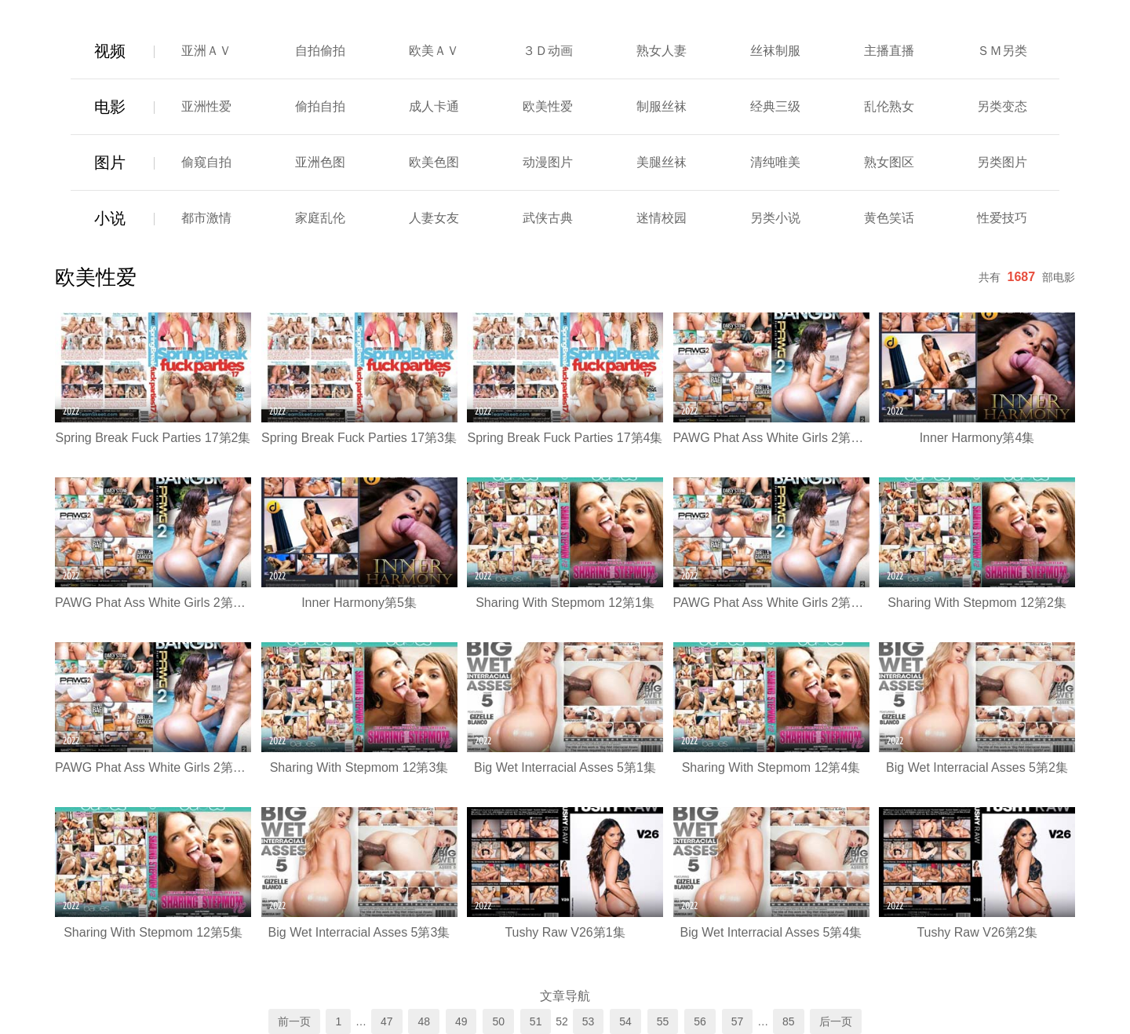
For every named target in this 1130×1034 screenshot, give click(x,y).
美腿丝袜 (661, 162)
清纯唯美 (775, 162)
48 (423, 1021)
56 (700, 1021)
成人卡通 (434, 106)
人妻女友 (434, 218)
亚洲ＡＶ (206, 50)
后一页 (835, 1021)
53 (588, 1021)
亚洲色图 (320, 162)
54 (625, 1021)
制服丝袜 (661, 106)
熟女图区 (889, 162)
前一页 (294, 1021)
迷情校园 (661, 218)
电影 (110, 106)
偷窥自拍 (206, 162)
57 (737, 1021)
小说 (110, 218)
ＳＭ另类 (1002, 50)
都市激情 (206, 218)
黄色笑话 (889, 218)
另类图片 (1002, 162)
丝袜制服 (775, 50)
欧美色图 (434, 162)
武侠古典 (548, 218)
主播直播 (889, 50)
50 (498, 1021)
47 (387, 1021)
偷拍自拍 (320, 106)
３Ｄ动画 (548, 50)
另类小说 (775, 218)
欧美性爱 (548, 106)
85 (788, 1021)
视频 (110, 51)
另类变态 (1002, 106)
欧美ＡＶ (434, 50)
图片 (110, 162)
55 (663, 1021)
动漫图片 (548, 162)
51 (536, 1021)
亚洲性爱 (206, 106)
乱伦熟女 (889, 106)
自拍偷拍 (320, 50)
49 (461, 1021)
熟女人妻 (661, 50)
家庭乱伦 (320, 218)
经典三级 (775, 106)
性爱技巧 (1002, 218)
